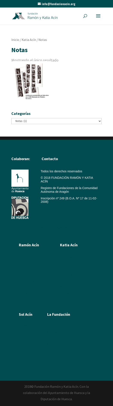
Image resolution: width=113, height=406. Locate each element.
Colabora (53, 356)
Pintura (23, 262)
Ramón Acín (55, 326)
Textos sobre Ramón (32, 292)
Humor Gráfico (28, 280)
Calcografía (67, 262)
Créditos (46, 221)
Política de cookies (53, 215)
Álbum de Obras (30, 304)
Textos (64, 292)
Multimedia (54, 344)
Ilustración (26, 274)
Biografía (25, 256)
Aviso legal (48, 208)
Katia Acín (29, 40)
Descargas (54, 362)
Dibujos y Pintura (71, 274)
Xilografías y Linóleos (74, 268)
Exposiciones (69, 286)
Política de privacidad (55, 228)
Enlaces (52, 350)
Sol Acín (52, 338)
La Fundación (58, 314)
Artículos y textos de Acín (36, 286)
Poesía (23, 332)
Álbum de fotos (29, 298)
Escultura (25, 268)
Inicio (15, 40)
